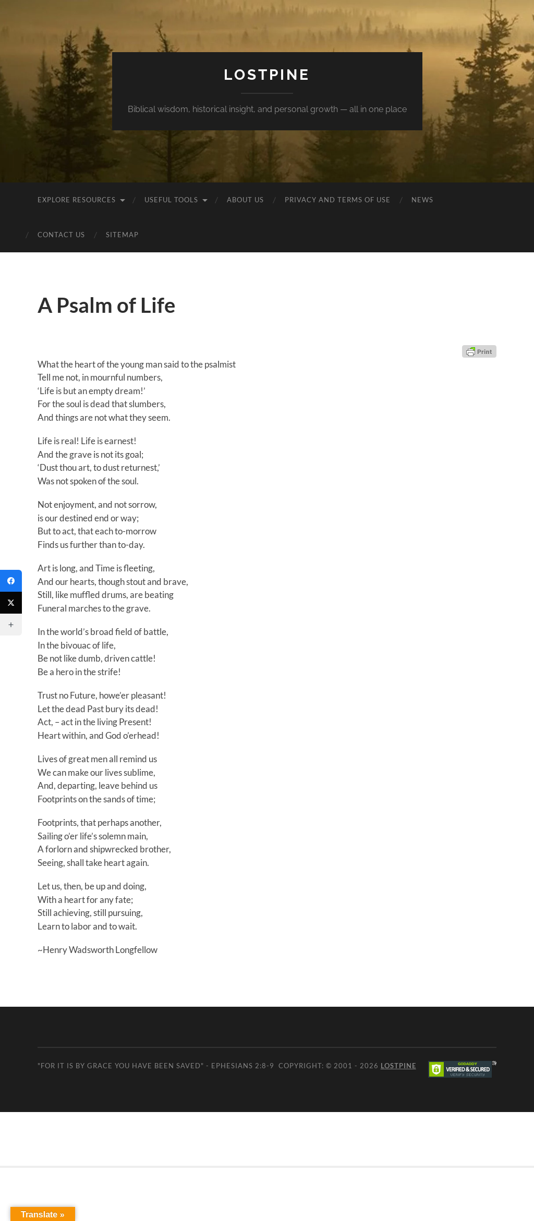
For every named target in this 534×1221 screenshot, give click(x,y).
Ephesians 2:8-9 (242, 1065)
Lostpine (267, 74)
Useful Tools (171, 200)
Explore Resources (77, 200)
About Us (245, 200)
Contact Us (61, 234)
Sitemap (122, 234)
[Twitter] (11, 603)
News (422, 200)
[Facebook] (11, 581)
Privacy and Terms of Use (338, 200)
